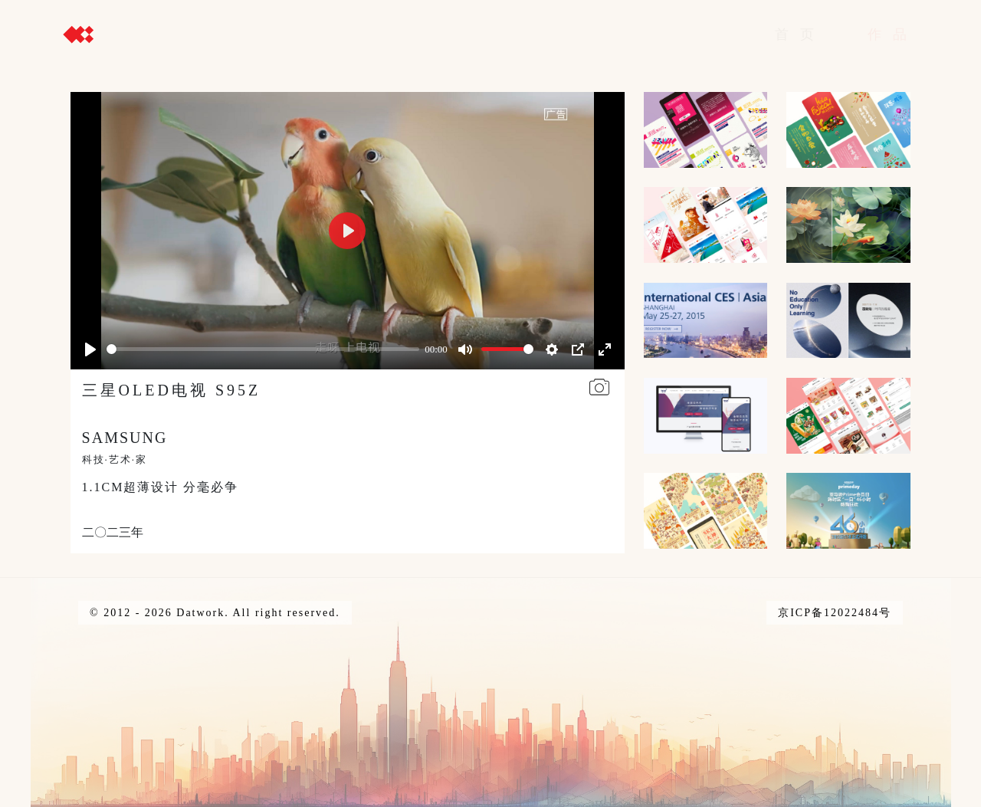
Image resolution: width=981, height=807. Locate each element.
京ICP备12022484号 (834, 612)
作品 (893, 34)
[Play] (90, 349)
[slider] (263, 349)
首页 (800, 34)
